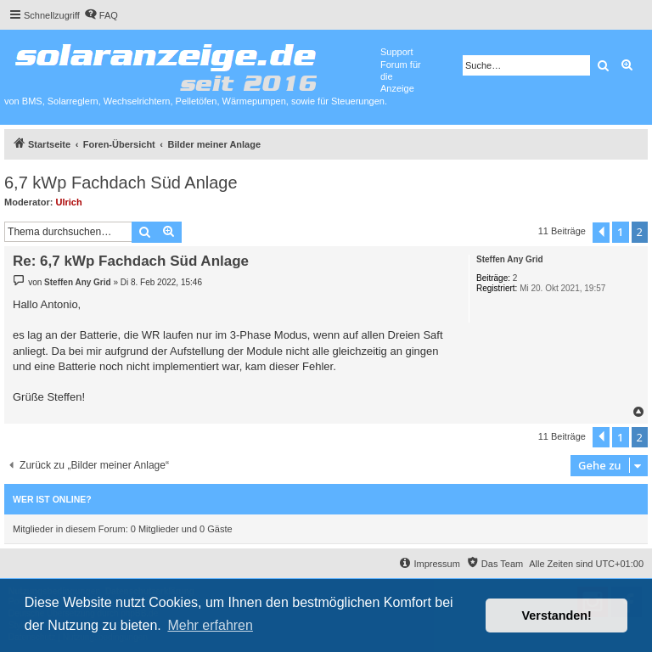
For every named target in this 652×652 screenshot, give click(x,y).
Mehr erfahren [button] (210, 625)
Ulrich (69, 202)
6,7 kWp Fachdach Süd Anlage (121, 182)
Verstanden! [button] (557, 615)
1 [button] (620, 231)
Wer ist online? (52, 499)
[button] (601, 232)
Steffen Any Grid (509, 259)
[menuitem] (101, 15)
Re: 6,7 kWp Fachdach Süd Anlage (131, 261)
